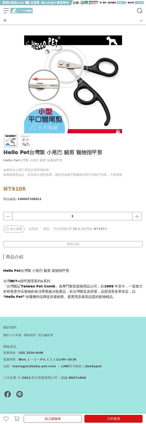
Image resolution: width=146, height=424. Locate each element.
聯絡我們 (30, 335)
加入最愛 (14, 229)
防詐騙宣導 (45, 335)
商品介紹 (73, 244)
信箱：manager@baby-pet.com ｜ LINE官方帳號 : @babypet (52, 366)
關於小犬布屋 (12, 335)
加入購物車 (53, 419)
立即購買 (113, 419)
